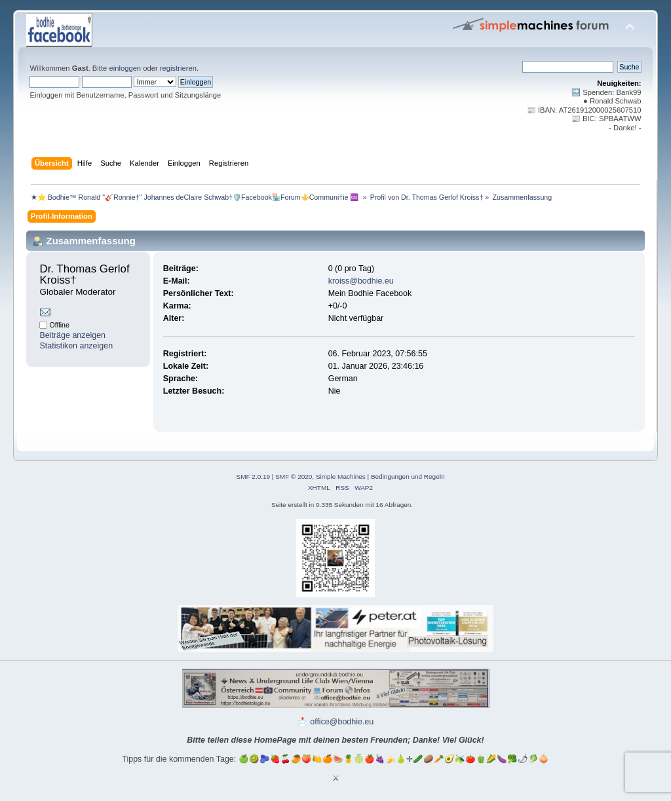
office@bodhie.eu (342, 721)
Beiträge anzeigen (72, 335)
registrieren (178, 68)
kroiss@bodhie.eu (361, 281)
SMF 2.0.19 (254, 476)
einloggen (125, 68)
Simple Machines (341, 476)
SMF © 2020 (293, 476)
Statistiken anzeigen (76, 345)
